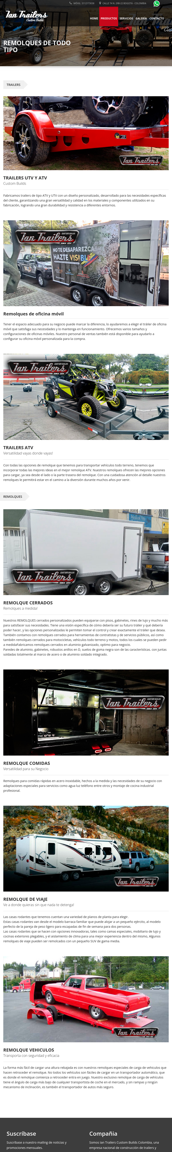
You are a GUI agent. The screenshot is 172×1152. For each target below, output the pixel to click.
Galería (141, 18)
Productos (109, 18)
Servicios (126, 18)
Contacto (157, 18)
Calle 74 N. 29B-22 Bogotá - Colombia (122, 3)
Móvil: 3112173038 (81, 3)
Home (94, 18)
